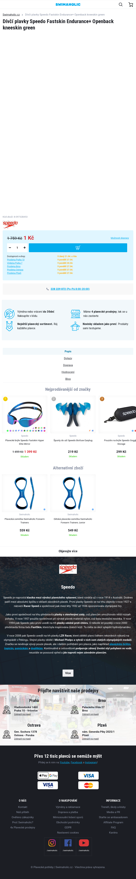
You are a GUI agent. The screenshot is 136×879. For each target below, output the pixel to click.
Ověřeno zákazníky (23, 817)
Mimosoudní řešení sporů (68, 817)
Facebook (76, 762)
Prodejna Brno (14, 266)
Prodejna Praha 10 (15, 259)
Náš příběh (22, 812)
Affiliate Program (113, 822)
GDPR (68, 827)
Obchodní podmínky (68, 822)
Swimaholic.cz (11, 14)
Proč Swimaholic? (22, 822)
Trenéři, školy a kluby (113, 807)
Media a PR (113, 812)
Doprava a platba (68, 812)
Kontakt (22, 807)
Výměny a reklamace (68, 807)
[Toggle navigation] (4, 4)
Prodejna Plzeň (14, 273)
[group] (24, 428)
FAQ (113, 827)
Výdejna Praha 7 (14, 263)
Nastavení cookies (68, 832)
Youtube (65, 762)
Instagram (91, 762)
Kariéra (113, 832)
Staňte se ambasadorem (113, 817)
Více (68, 673)
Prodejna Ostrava (15, 270)
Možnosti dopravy (120, 238)
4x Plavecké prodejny (22, 827)
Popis (68, 351)
